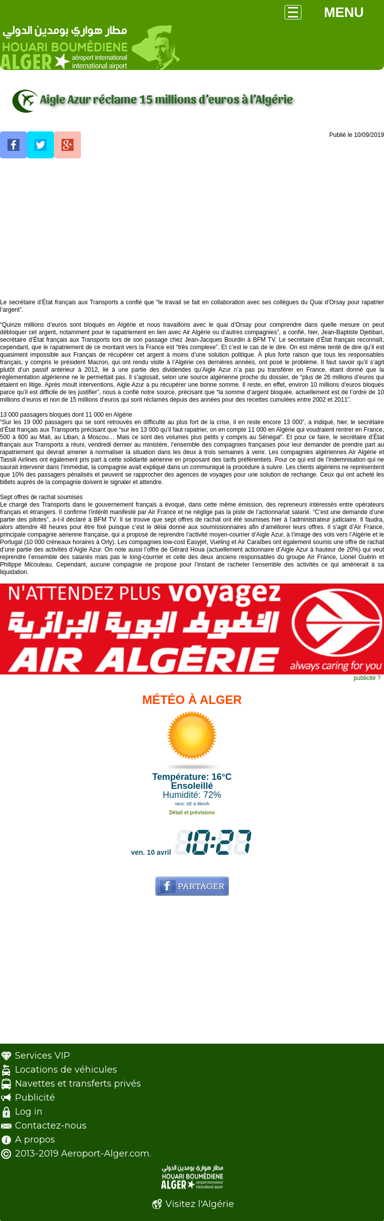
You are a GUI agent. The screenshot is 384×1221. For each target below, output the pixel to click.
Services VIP (42, 1055)
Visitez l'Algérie (200, 1204)
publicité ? (367, 677)
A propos (35, 1139)
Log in (28, 1111)
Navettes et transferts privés (78, 1083)
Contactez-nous (50, 1125)
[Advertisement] (192, 229)
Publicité (35, 1097)
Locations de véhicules (66, 1069)
